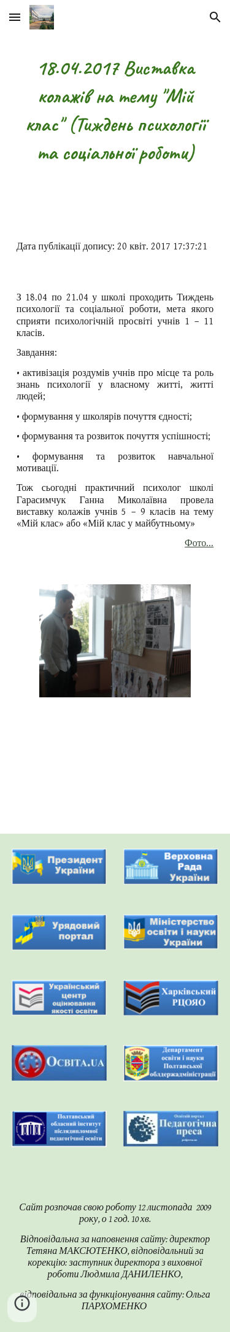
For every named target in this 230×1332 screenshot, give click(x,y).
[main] (115, 110)
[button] (14, 17)
